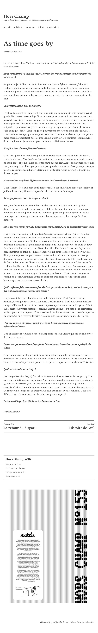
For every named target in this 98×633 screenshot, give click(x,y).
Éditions (18, 27)
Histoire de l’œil (71, 426)
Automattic (89, 622)
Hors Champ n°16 (18, 459)
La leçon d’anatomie (15, 472)
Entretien (16, 412)
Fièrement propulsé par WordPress (54, 622)
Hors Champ (16, 16)
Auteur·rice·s (53, 27)
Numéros (30, 27)
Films (41, 27)
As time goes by (13, 476)
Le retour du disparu (26, 426)
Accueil (7, 27)
